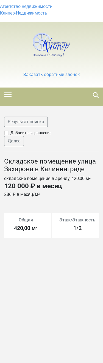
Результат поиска (26, 121)
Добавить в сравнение (30, 133)
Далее (14, 140)
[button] (51, 74)
